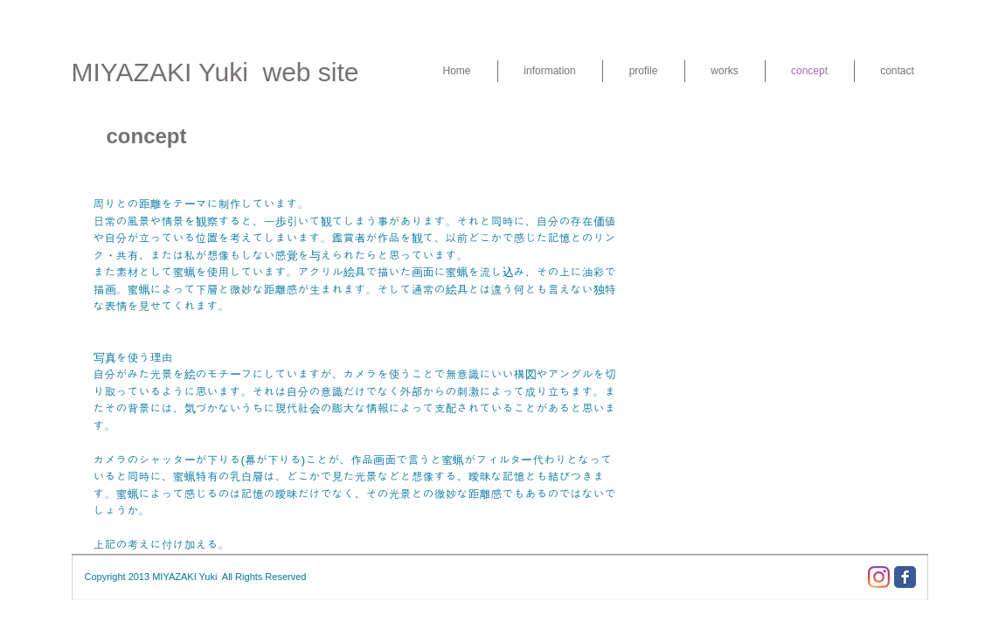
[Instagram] (879, 577)
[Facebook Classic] (905, 577)
